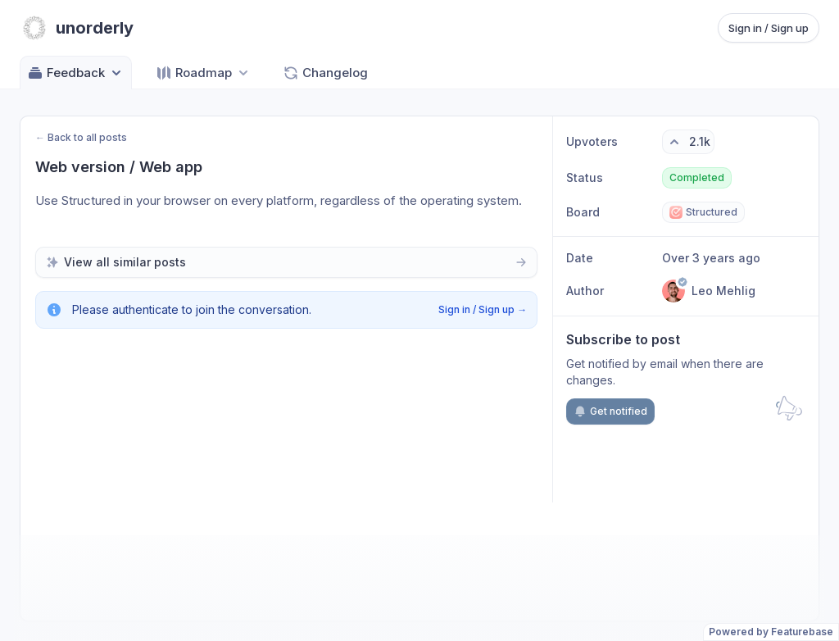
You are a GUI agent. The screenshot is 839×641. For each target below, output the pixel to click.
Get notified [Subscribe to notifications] (610, 411)
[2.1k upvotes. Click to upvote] (688, 142)
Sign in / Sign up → (482, 309)
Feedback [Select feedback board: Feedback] (76, 73)
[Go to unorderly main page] (77, 28)
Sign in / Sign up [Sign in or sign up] (768, 27)
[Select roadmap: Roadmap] (203, 72)
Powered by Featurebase (771, 631)
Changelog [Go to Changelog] (325, 73)
